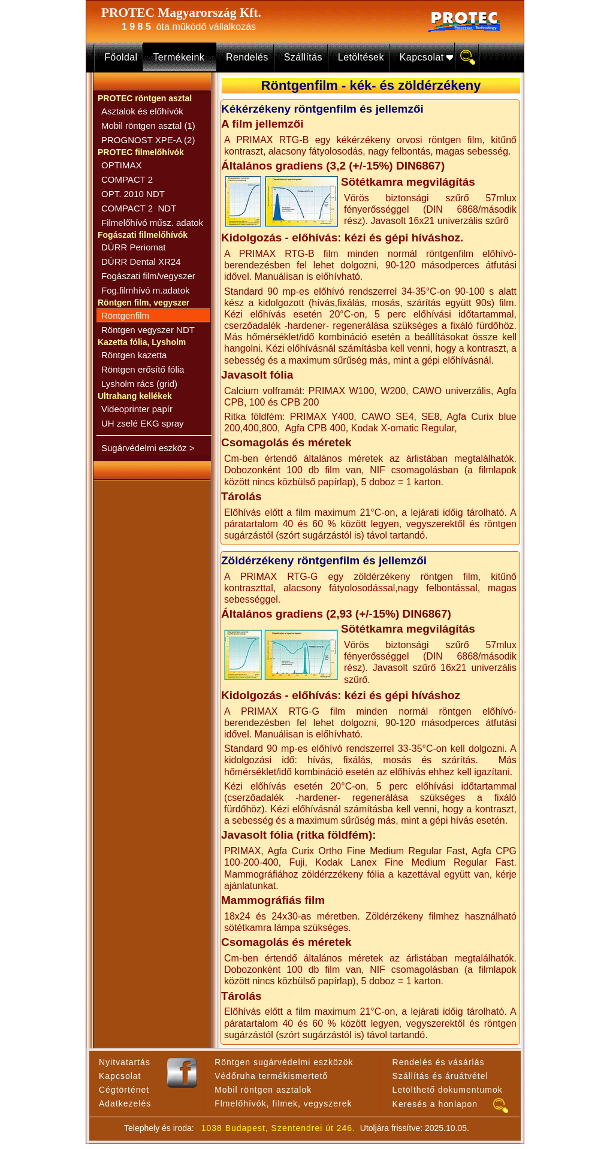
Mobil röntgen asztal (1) (148, 125)
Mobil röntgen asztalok (263, 1089)
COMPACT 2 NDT (138, 208)
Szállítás (303, 57)
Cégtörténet (124, 1089)
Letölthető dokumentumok (447, 1089)
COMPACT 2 (127, 179)
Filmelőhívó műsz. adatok (152, 222)
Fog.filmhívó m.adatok (145, 290)
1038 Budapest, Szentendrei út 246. (278, 1128)
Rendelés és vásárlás (438, 1062)
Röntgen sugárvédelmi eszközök (284, 1062)
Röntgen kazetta (134, 355)
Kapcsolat (425, 57)
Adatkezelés (125, 1103)
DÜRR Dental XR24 (141, 261)
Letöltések (361, 57)
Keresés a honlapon (435, 1104)
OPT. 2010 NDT (133, 194)
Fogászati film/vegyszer (148, 276)
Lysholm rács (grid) (139, 384)
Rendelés (247, 57)
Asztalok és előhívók (142, 111)
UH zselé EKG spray (142, 423)
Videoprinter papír (137, 409)
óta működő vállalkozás (186, 27)
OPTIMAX (121, 165)
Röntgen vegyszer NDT (148, 330)
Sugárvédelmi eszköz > (148, 448)
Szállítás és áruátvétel (440, 1076)
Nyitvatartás (124, 1062)
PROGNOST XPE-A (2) (148, 140)
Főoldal (120, 57)
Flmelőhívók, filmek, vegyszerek (283, 1103)
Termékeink (181, 57)
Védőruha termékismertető (271, 1076)
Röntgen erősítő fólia (142, 369)
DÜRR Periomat (133, 247)
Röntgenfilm (125, 315)
